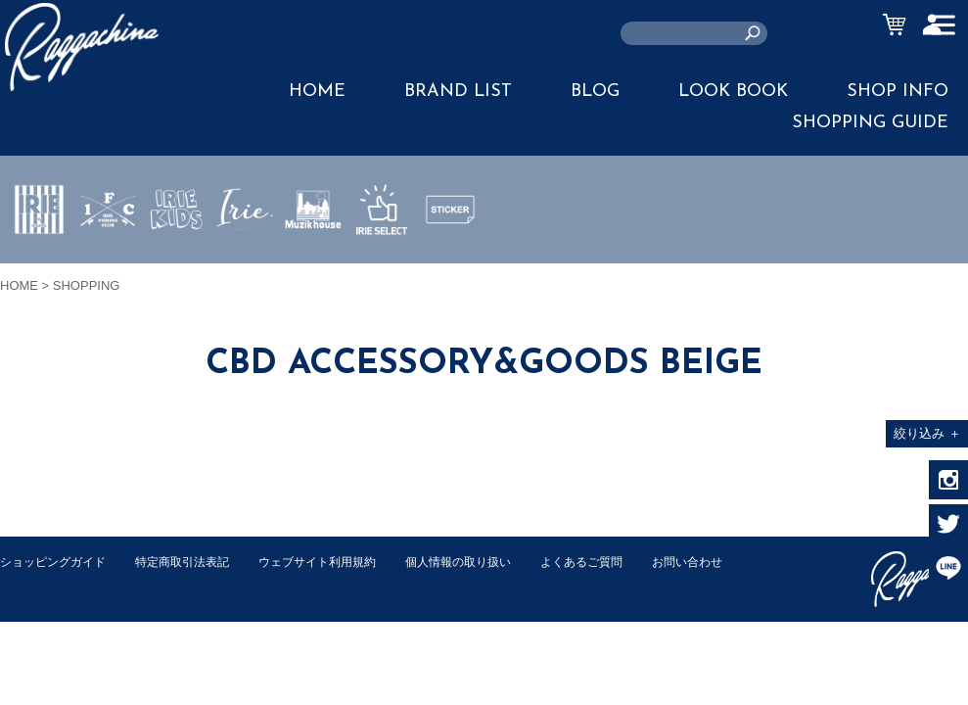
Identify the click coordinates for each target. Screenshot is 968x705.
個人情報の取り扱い (489, 561)
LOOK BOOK (733, 91)
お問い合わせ (38, 582)
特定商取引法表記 (195, 561)
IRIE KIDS (177, 267)
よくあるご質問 (620, 561)
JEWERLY (244, 255)
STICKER (450, 255)
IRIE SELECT (381, 267)
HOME (317, 91)
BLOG (595, 91)
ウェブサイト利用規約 (338, 561)
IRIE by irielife (39, 267)
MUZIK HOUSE (314, 267)
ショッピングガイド (57, 561)
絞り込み (927, 433)
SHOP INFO (897, 91)
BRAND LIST (458, 91)
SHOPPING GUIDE (870, 123)
